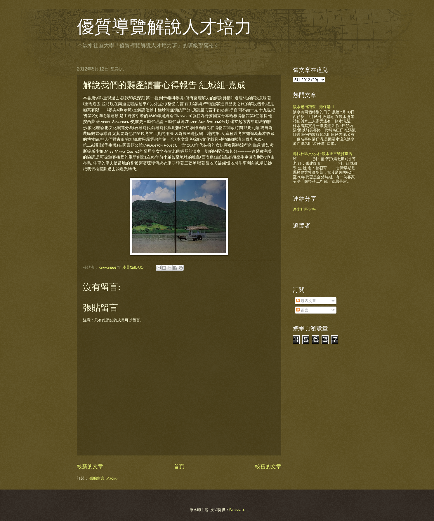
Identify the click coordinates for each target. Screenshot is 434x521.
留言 (302, 310)
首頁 (179, 466)
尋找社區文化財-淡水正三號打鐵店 (322, 153)
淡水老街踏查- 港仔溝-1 (313, 106)
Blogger (236, 509)
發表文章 (306, 300)
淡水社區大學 (304, 209)
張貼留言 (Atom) (103, 478)
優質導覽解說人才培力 (164, 26)
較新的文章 (90, 466)
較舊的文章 (268, 466)
